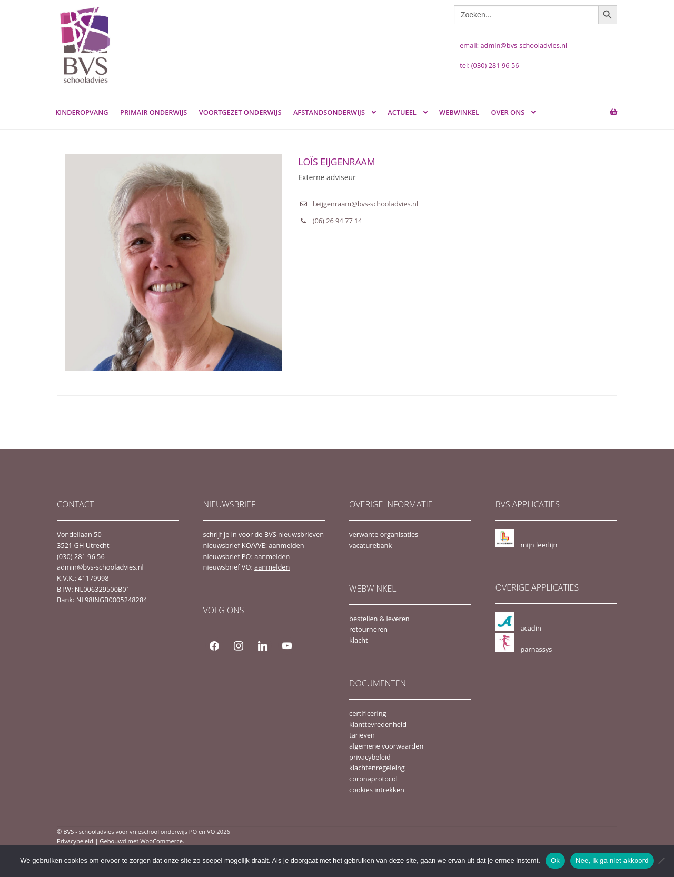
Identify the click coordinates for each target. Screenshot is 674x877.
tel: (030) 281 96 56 (489, 65)
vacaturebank (370, 545)
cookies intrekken (376, 789)
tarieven (362, 735)
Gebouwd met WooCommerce (141, 841)
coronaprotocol (373, 778)
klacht (358, 640)
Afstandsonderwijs (329, 112)
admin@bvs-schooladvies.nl (100, 567)
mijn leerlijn (538, 545)
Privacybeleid (75, 841)
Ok (555, 860)
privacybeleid (370, 757)
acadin (530, 628)
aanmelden (286, 545)
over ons (507, 112)
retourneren (368, 629)
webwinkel (459, 112)
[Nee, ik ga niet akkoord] (661, 860)
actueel (402, 112)
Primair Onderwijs (153, 112)
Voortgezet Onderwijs (240, 112)
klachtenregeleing (377, 767)
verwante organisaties (383, 534)
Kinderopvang (81, 112)
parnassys (536, 649)
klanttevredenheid (378, 724)
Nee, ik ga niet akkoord (612, 860)
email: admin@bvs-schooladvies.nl (513, 45)
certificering (367, 713)
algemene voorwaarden (386, 746)
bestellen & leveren (379, 618)
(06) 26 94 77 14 (337, 220)
